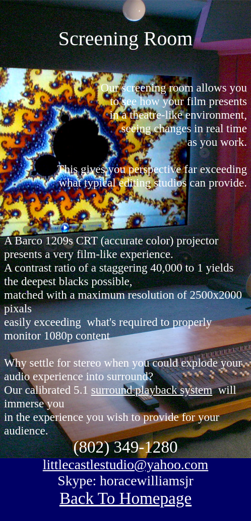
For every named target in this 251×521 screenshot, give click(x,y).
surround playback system (152, 389)
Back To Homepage (125, 498)
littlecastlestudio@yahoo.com (125, 464)
